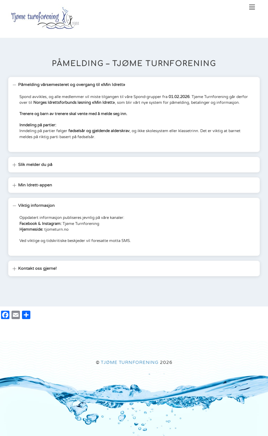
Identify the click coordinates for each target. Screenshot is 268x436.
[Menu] (252, 7)
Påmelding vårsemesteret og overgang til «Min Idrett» (68, 85)
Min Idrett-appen (32, 185)
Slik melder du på (32, 165)
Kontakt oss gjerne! (34, 268)
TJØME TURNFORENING (130, 362)
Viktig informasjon (33, 205)
